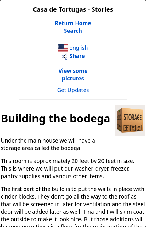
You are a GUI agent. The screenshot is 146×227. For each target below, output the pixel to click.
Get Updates (73, 90)
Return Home (73, 23)
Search (73, 30)
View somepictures (73, 74)
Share (73, 56)
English (73, 47)
